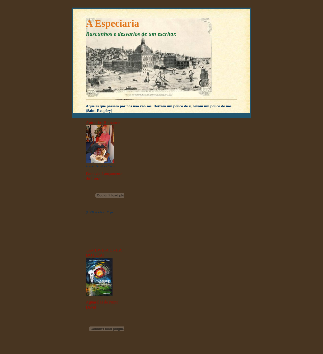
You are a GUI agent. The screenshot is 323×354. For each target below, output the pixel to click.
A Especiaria (112, 23)
